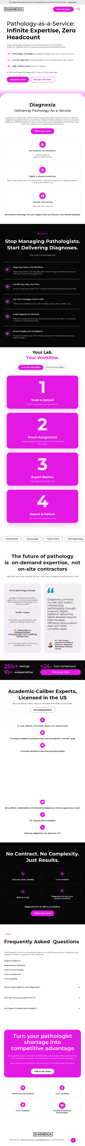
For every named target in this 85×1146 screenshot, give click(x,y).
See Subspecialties (42, 710)
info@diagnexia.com (43, 1140)
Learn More (72, 2)
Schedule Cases (18, 79)
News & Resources (28, 1140)
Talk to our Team (42, 131)
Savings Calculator (42, 79)
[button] (78, 9)
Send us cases (63, 9)
